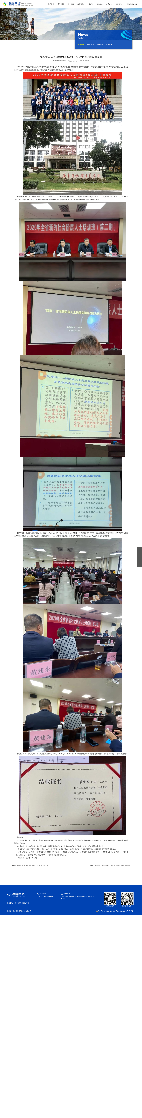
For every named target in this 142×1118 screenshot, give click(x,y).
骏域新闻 (81, 44)
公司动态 (90, 4)
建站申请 (26, 903)
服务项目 (71, 4)
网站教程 (100, 44)
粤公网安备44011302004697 (106, 911)
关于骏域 (60, 4)
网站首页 (51, 4)
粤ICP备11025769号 (122, 911)
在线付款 (109, 4)
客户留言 (18, 903)
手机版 (131, 911)
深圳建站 (109, 44)
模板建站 (81, 4)
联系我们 (119, 4)
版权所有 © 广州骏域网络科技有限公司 (19, 911)
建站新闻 (90, 44)
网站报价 (100, 4)
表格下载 (10, 903)
